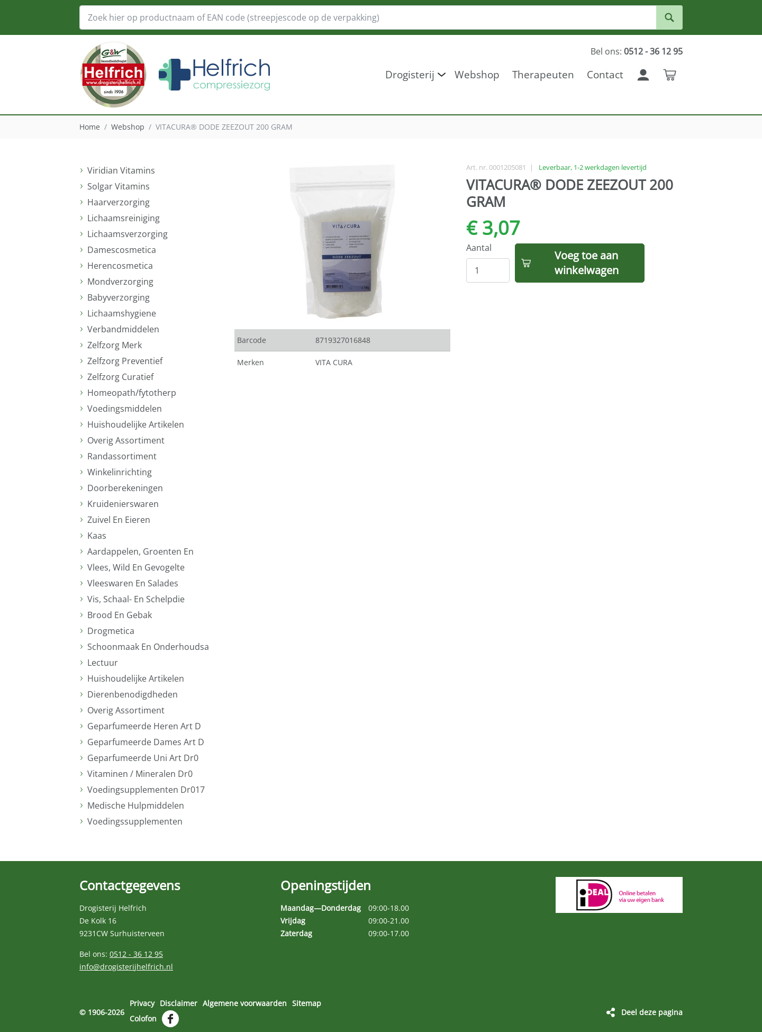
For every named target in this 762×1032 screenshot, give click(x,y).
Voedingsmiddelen (124, 408)
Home (89, 127)
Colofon (143, 1018)
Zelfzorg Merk (114, 345)
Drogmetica (110, 631)
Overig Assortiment (126, 440)
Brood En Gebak (119, 615)
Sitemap (306, 1003)
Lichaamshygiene (121, 313)
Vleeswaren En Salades (132, 583)
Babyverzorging (118, 297)
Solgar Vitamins (118, 186)
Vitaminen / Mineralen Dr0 (140, 774)
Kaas (96, 535)
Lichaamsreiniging (123, 218)
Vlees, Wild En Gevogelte (136, 567)
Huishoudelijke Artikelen (135, 424)
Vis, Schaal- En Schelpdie (136, 599)
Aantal (479, 248)
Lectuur (102, 662)
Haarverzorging (118, 202)
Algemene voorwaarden (245, 1003)
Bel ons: (637, 51)
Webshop (127, 127)
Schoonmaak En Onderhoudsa (148, 647)
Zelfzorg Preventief (124, 361)
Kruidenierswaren (123, 504)
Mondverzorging (120, 281)
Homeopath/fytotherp (131, 393)
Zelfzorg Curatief (120, 377)
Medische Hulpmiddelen (135, 805)
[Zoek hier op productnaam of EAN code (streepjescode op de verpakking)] (381, 17)
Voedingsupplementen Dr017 (146, 789)
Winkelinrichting (119, 472)
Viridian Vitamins (121, 170)
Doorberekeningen (125, 488)
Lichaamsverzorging (127, 234)
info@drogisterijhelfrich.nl (126, 967)
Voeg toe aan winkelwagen (587, 262)
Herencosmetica (120, 265)
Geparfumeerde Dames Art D (145, 742)
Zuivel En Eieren (118, 520)
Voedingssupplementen (135, 821)
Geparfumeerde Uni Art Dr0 (142, 758)
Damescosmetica (121, 250)
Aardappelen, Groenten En (140, 551)
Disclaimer (178, 1003)
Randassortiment (122, 456)
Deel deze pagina (652, 1012)
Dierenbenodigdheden (132, 694)
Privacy (142, 1003)
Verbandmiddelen (123, 329)
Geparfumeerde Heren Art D (144, 726)
